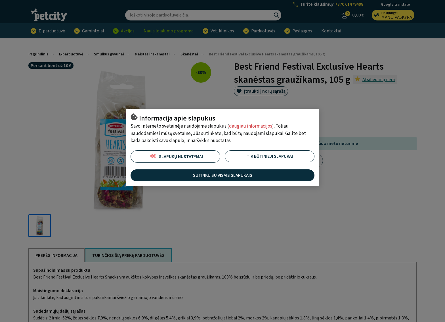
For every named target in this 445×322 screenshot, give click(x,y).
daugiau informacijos (250, 126)
